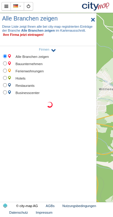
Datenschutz (18, 212)
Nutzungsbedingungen (79, 206)
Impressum (44, 212)
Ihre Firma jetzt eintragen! (23, 34)
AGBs (50, 206)
